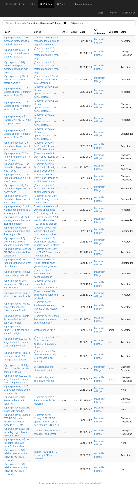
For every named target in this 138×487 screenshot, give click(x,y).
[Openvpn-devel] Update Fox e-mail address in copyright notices (16, 319)
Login (101, 12)
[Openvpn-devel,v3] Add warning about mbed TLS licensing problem (17, 210)
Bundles (62, 4)
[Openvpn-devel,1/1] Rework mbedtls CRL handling (15, 400)
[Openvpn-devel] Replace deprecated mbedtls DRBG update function (17, 307)
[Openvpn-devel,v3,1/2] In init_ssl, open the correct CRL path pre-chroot (17, 342)
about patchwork (93, 483)
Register (113, 12)
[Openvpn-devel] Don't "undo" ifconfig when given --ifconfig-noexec (17, 263)
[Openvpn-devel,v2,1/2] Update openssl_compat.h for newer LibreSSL (17, 92)
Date (82, 32)
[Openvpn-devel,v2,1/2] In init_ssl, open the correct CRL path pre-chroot (17, 379)
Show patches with (16, 23)
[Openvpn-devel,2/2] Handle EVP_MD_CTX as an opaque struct (17, 120)
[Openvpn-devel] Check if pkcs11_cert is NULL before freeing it (17, 79)
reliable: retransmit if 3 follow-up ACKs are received (45, 455)
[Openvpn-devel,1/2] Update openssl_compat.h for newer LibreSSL (17, 134)
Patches (46, 4)
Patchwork (10, 4)
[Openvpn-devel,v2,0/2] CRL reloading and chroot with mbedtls (17, 389)
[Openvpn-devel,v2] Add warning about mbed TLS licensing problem (17, 220)
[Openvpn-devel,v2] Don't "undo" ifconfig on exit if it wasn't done (17, 188)
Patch (7, 32)
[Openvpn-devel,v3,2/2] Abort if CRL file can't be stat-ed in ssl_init (16, 330)
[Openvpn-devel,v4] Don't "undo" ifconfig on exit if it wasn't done (17, 167)
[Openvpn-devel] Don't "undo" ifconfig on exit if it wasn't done (17, 199)
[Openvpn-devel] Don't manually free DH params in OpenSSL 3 (17, 284)
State (123, 32)
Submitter (99, 33)
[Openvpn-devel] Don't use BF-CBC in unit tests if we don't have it (17, 252)
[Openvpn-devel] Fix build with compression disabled (46, 294)
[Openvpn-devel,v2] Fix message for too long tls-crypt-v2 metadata (16, 41)
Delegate (113, 32)
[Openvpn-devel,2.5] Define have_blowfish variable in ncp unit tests (16, 241)
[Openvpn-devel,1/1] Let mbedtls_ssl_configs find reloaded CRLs (16, 432)
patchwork (42, 483)
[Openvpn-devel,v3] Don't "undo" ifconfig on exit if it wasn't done (17, 178)
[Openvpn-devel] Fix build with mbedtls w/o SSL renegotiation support (17, 356)
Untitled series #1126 (45, 330)
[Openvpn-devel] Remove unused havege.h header (43, 273)
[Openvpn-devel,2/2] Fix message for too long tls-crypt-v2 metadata (16, 53)
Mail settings (128, 12)
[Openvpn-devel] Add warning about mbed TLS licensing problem (17, 231)
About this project (83, 4)
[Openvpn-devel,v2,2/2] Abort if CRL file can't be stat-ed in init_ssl (16, 368)
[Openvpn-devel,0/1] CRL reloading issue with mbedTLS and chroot (17, 443)
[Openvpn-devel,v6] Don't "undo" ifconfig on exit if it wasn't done (17, 146)
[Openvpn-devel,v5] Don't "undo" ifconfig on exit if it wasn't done (17, 156)
